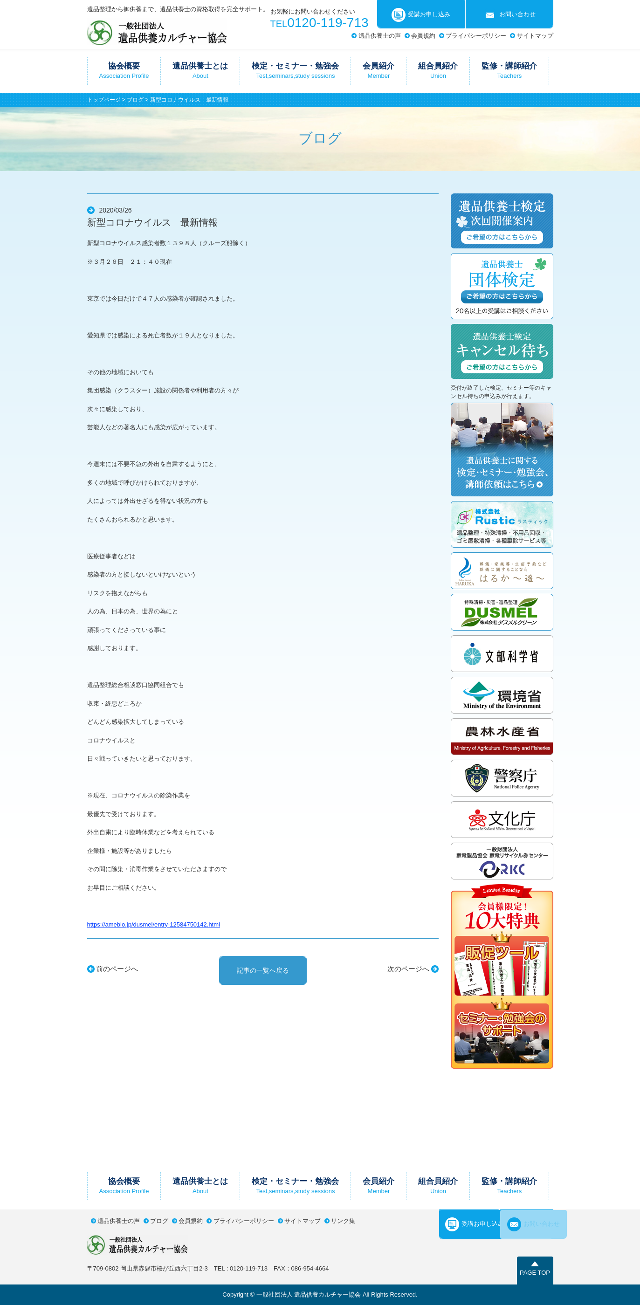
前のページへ (117, 969)
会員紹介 (378, 70)
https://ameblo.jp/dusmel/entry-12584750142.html (153, 924)
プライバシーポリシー (476, 35)
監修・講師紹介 (509, 70)
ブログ (135, 99)
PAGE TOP (535, 1272)
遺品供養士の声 (379, 35)
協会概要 (124, 70)
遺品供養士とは (200, 70)
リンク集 (343, 1220)
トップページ (104, 99)
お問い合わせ (509, 15)
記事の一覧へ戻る (263, 970)
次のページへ (408, 969)
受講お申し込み (421, 15)
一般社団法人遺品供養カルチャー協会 (157, 31)
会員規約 (423, 35)
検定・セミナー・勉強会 (295, 70)
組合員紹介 (438, 70)
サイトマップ (535, 35)
